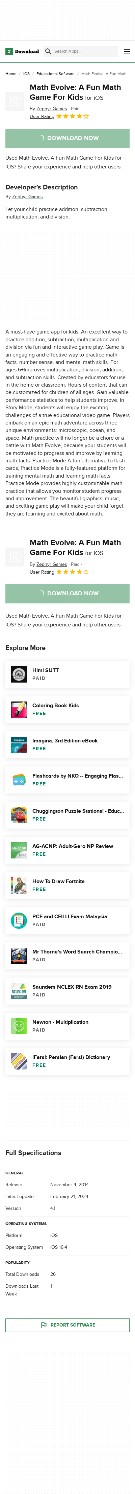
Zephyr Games (27, 197)
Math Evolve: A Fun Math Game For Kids (75, 92)
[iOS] (26, 74)
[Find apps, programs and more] (80, 51)
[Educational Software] (55, 74)
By (48, 109)
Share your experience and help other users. (70, 166)
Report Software (67, 1325)
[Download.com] (22, 51)
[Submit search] (48, 51)
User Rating (59, 116)
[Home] (11, 74)
